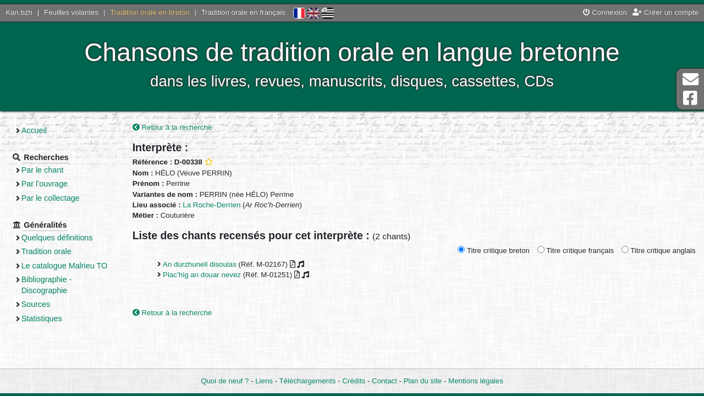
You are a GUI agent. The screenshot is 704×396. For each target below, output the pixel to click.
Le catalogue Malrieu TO (65, 265)
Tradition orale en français (243, 12)
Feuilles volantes (71, 12)
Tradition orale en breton (149, 12)
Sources (37, 304)
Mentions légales (475, 381)
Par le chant (43, 170)
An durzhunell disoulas (200, 264)
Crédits (353, 381)
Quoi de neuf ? (225, 381)
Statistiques (43, 318)
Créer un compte (665, 12)
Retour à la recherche (172, 127)
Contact (384, 381)
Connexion (605, 12)
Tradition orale (48, 251)
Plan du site (423, 381)
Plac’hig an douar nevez (202, 275)
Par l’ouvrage (46, 183)
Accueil (35, 130)
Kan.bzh (19, 12)
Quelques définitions (58, 237)
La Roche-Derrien (211, 205)
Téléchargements (307, 381)
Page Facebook (690, 98)
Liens (264, 381)
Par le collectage (52, 198)
